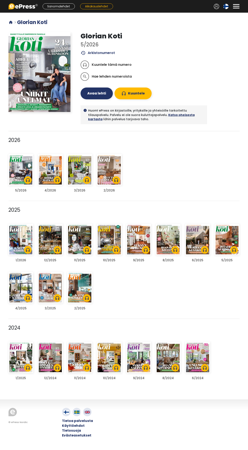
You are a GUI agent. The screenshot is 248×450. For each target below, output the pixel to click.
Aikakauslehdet (96, 6)
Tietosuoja (71, 430)
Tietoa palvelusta (77, 421)
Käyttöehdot (73, 425)
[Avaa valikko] (236, 6)
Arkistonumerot (98, 52)
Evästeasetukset (76, 435)
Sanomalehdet (58, 6)
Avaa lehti (96, 93)
